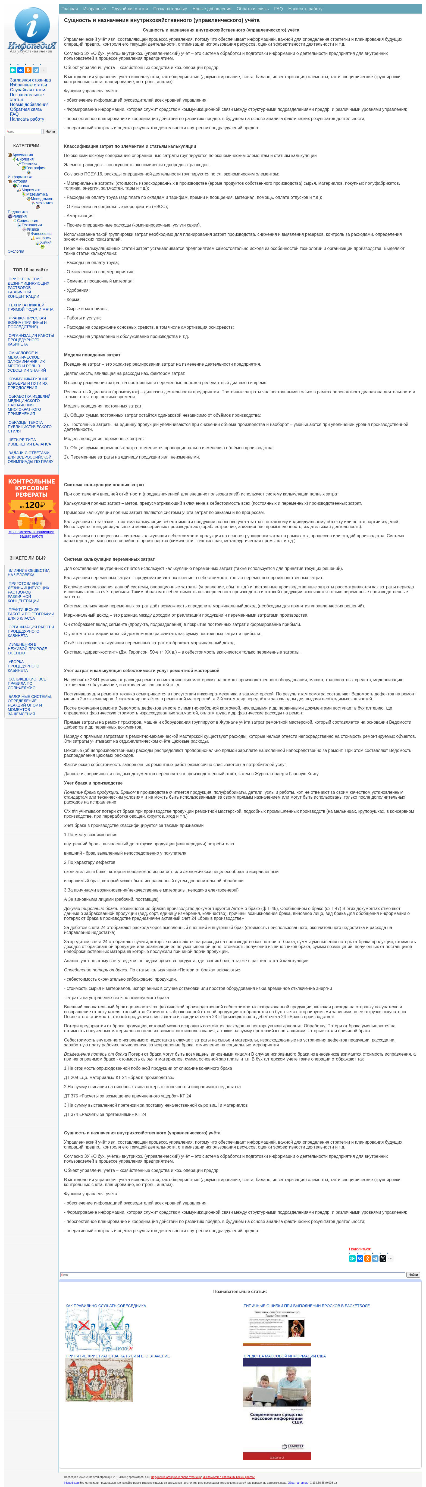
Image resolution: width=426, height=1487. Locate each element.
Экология (16, 251)
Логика (23, 185)
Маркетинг (31, 190)
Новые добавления (29, 104)
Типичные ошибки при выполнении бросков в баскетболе (307, 1306)
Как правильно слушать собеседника (106, 1306)
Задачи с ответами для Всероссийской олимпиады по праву (31, 457)
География (35, 168)
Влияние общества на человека (29, 572)
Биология (25, 159)
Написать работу (27, 119)
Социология (27, 220)
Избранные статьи (28, 85)
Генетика (29, 163)
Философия (41, 233)
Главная (69, 9)
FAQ (14, 114)
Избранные (94, 9)
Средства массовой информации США (285, 1356)
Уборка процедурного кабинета (23, 666)
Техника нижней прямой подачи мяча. (31, 307)
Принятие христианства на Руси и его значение (118, 1356)
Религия (19, 216)
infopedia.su (71, 1482)
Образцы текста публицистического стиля (30, 426)
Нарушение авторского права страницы (176, 1477)
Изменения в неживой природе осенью (27, 648)
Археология (22, 155)
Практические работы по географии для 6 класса (31, 613)
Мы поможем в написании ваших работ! (31, 534)
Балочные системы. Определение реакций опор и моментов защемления (30, 705)
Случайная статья (28, 89)
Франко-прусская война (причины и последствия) (27, 322)
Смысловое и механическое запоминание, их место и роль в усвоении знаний (27, 361)
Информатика (20, 177)
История (19, 181)
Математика (37, 194)
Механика (44, 203)
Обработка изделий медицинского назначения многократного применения (29, 405)
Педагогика (18, 212)
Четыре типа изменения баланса (29, 442)
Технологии (32, 225)
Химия (46, 242)
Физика (32, 229)
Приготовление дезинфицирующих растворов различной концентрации (28, 288)
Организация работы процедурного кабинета (31, 339)
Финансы (44, 238)
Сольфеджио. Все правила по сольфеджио (27, 683)
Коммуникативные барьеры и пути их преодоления (28, 383)
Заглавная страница (30, 80)
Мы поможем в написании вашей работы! (229, 1477)
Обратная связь (26, 109)
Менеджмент (42, 198)
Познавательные (170, 9)
